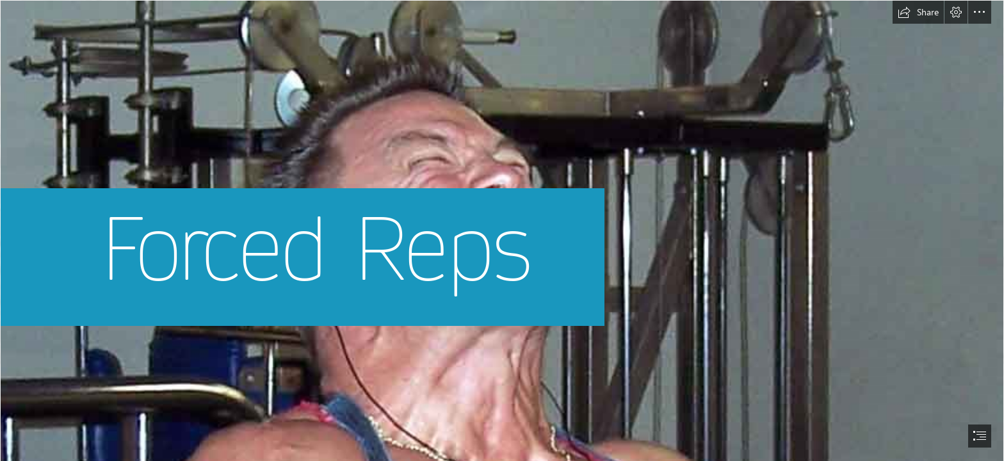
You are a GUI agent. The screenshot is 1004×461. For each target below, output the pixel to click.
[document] (502, 230)
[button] (918, 12)
